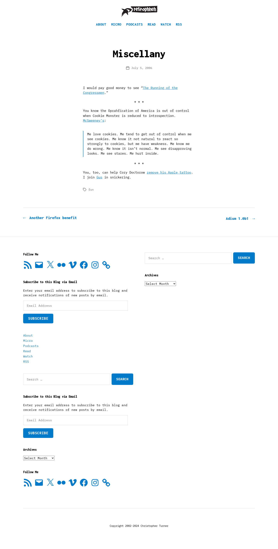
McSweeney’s (93, 126)
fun (91, 195)
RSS (179, 30)
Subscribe (38, 324)
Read (152, 30)
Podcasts (134, 30)
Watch (166, 30)
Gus (99, 183)
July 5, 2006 (141, 73)
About (101, 30)
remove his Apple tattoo (169, 178)
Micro (116, 30)
